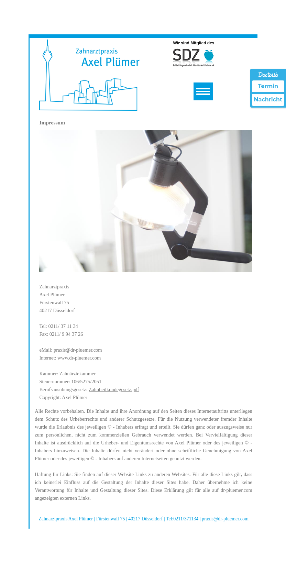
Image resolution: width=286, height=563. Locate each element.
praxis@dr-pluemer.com (78, 350)
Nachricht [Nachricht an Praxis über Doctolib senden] (268, 99)
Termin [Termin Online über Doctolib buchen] (268, 86)
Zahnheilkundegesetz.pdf (114, 389)
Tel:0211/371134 (183, 518)
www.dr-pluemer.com (79, 358)
